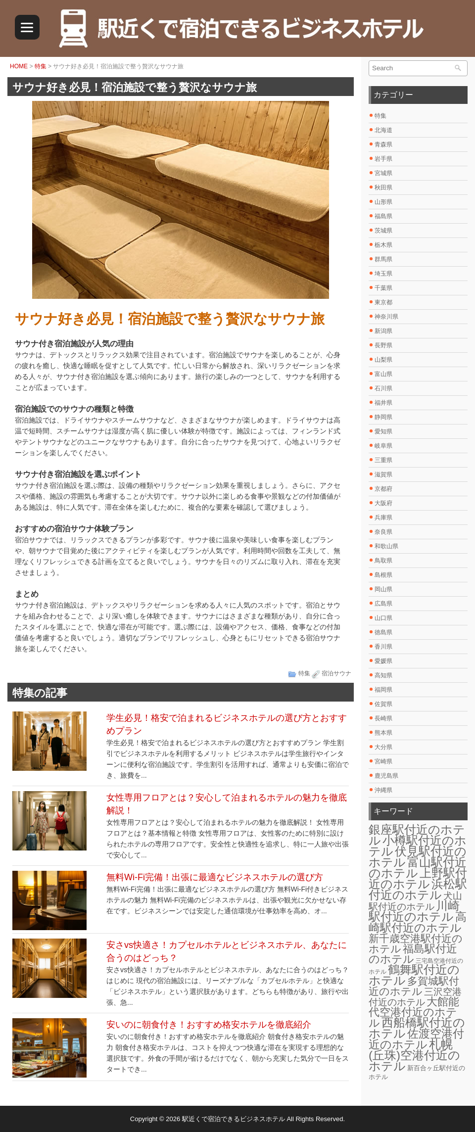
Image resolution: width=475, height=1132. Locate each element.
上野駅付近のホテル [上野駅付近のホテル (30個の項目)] (418, 878)
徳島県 (383, 632)
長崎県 (383, 718)
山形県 (383, 201)
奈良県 (383, 531)
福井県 (383, 402)
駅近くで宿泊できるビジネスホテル (233, 1119)
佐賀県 (383, 704)
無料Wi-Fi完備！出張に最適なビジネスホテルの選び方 (214, 877)
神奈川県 (386, 316)
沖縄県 (383, 790)
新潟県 (383, 331)
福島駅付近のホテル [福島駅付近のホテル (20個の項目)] (413, 954)
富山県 (383, 374)
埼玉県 (383, 273)
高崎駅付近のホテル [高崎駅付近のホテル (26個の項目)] (418, 922)
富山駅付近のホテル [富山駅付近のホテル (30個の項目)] (418, 867)
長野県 (383, 345)
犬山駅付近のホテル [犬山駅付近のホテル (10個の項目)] (415, 901)
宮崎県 (383, 761)
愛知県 (383, 431)
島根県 (383, 574)
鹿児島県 (386, 775)
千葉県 (383, 287)
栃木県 (383, 244)
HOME (19, 66)
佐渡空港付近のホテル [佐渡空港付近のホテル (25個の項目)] (416, 1039)
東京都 (383, 302)
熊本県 (383, 732)
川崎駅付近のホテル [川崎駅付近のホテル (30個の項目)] (414, 911)
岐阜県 (383, 445)
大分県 (383, 747)
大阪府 (383, 503)
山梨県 (383, 359)
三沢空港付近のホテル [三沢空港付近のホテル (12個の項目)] (415, 996)
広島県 (383, 603)
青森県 (383, 144)
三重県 (383, 460)
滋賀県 (383, 474)
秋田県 (383, 187)
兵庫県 (383, 517)
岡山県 (383, 589)
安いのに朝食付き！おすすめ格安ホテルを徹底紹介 (208, 1025)
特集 (41, 66)
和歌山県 (386, 546)
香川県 (383, 646)
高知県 (383, 675)
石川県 (383, 388)
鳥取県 (383, 560)
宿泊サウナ (336, 673)
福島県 (383, 216)
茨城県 (383, 230)
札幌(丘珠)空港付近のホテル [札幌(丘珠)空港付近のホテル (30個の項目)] (414, 1055)
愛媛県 (383, 661)
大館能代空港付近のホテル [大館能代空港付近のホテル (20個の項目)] (414, 1012)
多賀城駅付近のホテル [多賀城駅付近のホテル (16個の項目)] (414, 986)
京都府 (383, 488)
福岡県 (383, 689)
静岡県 (383, 417)
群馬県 (383, 259)
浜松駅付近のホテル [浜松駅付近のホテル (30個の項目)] (418, 889)
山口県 (383, 617)
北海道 (383, 130)
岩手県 (383, 158)
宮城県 (383, 173)
